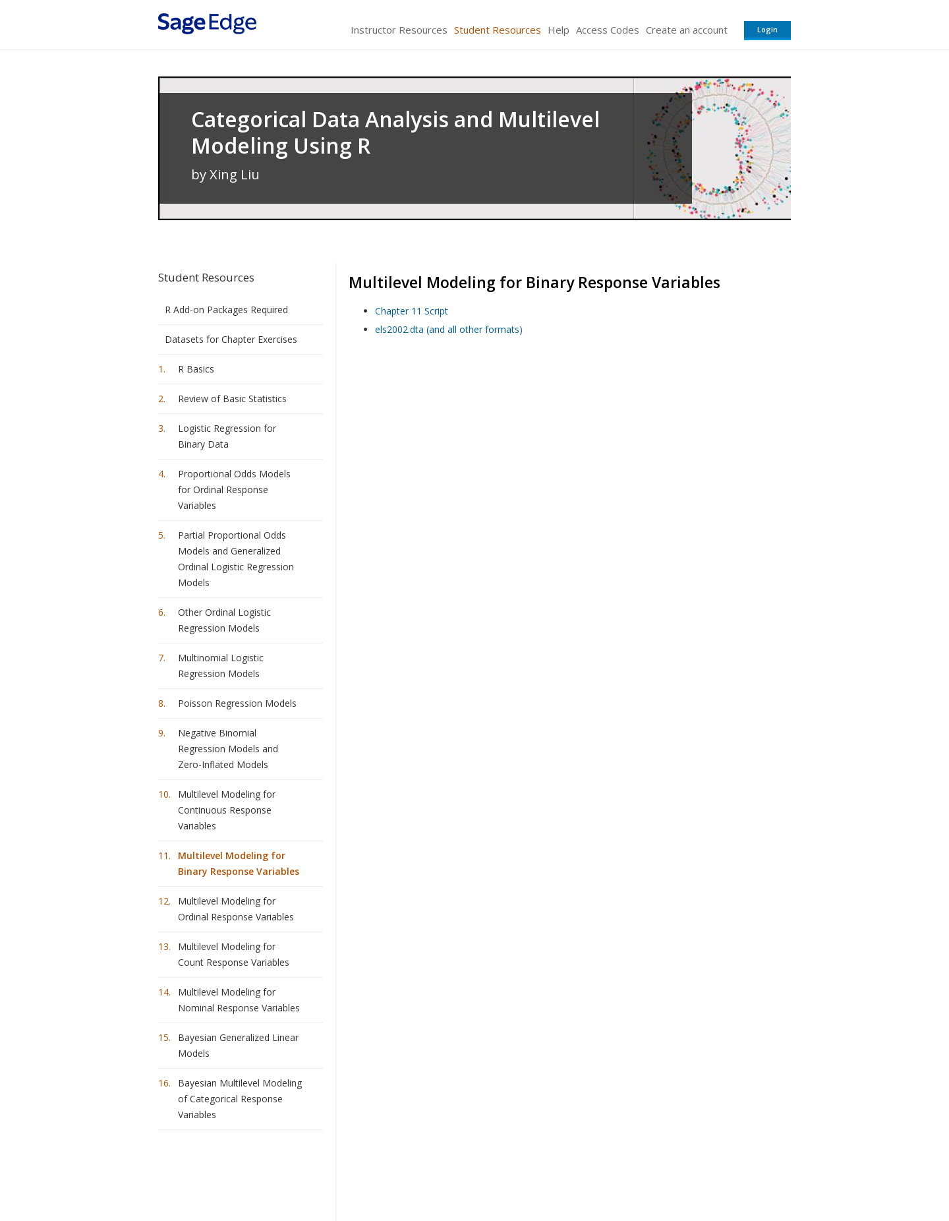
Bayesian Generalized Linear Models (238, 1045)
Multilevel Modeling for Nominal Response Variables (239, 1000)
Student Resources (497, 29)
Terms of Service (549, 1172)
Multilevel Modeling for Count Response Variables (233, 954)
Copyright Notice (630, 1172)
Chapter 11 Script (411, 311)
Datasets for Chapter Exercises (231, 339)
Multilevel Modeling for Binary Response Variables (238, 863)
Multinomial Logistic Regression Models (221, 665)
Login (767, 29)
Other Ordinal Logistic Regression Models (224, 620)
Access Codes (607, 29)
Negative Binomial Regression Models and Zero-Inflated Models (228, 749)
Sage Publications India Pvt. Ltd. (349, 1172)
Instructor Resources (399, 29)
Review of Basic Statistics (232, 398)
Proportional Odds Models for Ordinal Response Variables (234, 489)
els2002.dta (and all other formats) (449, 329)
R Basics (196, 369)
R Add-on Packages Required (226, 309)
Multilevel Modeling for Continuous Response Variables (226, 810)
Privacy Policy (704, 1172)
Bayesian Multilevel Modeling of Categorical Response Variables (240, 1099)
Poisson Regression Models (237, 703)
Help (558, 29)
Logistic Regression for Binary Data (227, 436)
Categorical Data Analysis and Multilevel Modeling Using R (395, 132)
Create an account (687, 29)
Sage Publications (233, 1172)
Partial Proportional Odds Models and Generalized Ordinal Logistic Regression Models (236, 559)
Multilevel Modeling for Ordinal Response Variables (236, 909)
